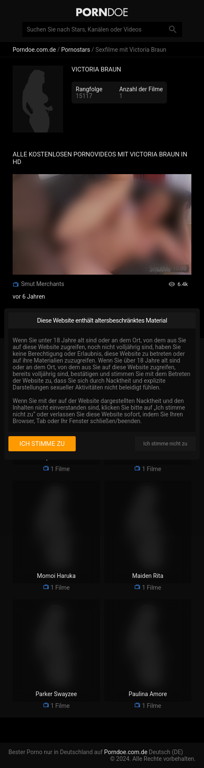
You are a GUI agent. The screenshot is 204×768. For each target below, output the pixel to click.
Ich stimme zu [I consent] (41, 444)
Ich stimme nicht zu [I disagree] (165, 444)
